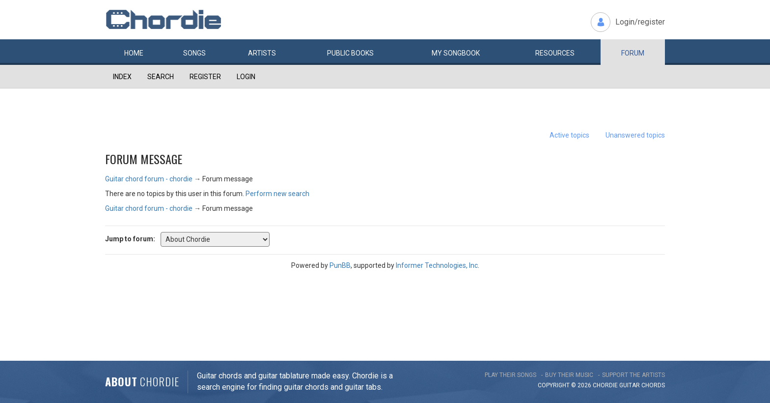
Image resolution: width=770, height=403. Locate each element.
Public (350, 53)
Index (122, 77)
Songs (194, 53)
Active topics (569, 135)
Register (205, 77)
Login (246, 77)
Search (160, 77)
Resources (555, 53)
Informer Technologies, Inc (437, 265)
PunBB (340, 265)
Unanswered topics (635, 135)
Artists (262, 53)
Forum (632, 53)
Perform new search (277, 194)
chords (653, 385)
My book (456, 53)
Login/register (640, 22)
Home (133, 53)
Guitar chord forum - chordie (148, 179)
